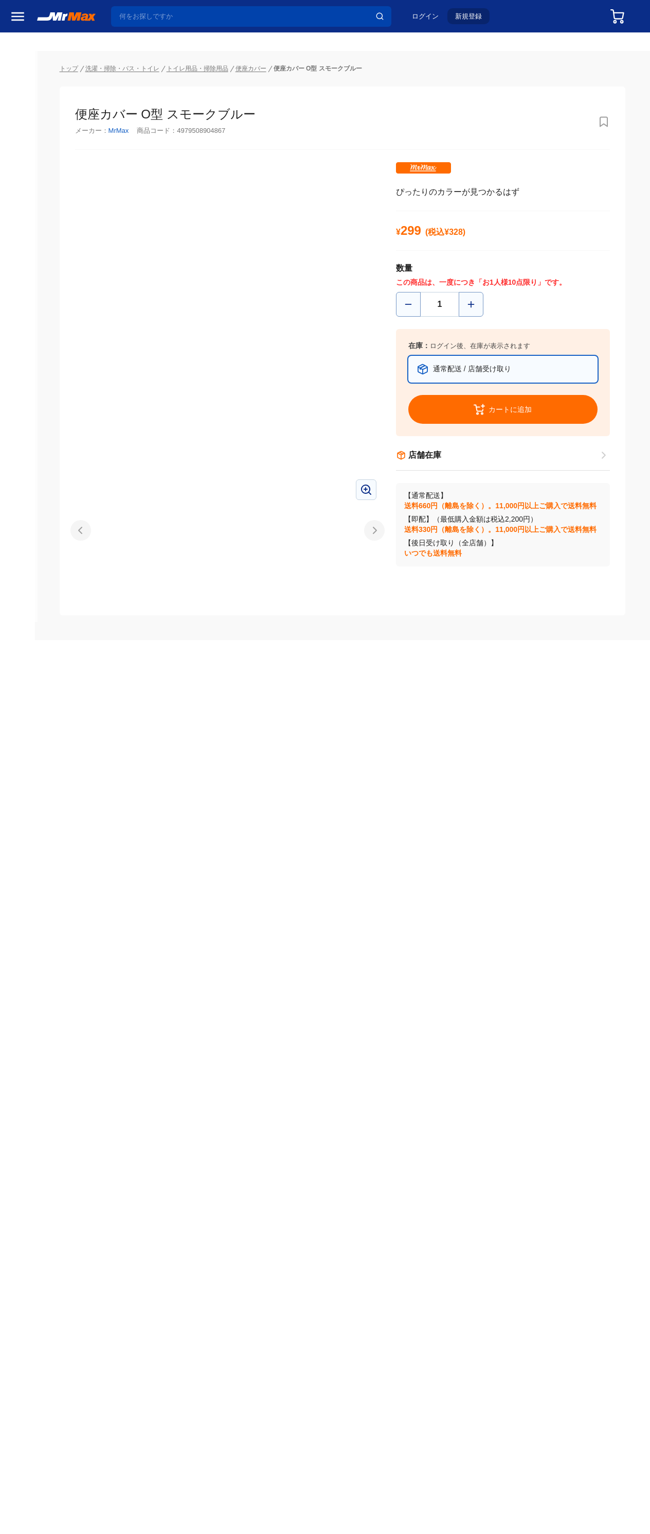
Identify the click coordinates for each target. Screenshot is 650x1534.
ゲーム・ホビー (37, 810)
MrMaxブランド (37, 144)
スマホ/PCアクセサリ (40, 702)
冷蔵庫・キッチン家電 (40, 594)
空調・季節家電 (37, 615)
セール (23, 104)
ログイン (430, 18)
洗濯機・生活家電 (40, 637)
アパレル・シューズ (40, 745)
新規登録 (473, 19)
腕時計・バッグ (37, 767)
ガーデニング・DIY (40, 832)
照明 (19, 680)
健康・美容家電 (37, 658)
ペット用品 (30, 723)
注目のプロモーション (48, 124)
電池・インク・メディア (40, 788)
